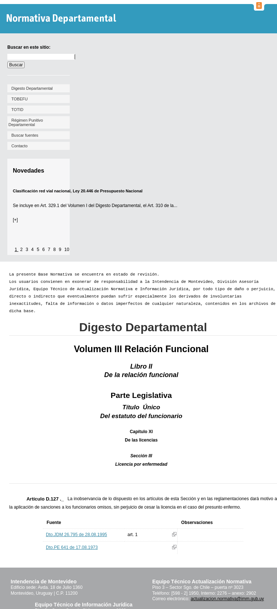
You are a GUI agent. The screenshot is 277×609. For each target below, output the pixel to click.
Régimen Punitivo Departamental (25, 122)
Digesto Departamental (32, 88)
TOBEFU (19, 99)
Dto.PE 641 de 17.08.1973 (72, 547)
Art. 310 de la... (162, 205)
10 (66, 249)
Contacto (19, 146)
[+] (15, 219)
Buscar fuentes (24, 135)
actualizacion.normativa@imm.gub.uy (227, 598)
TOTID (17, 109)
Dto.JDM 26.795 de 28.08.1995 (76, 534)
